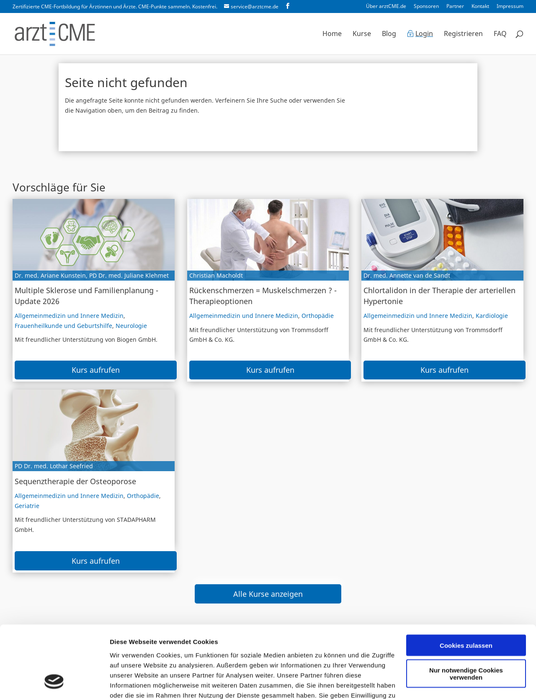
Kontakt (480, 7)
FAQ (500, 34)
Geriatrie (27, 506)
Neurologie (131, 326)
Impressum (510, 7)
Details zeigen (131, 682)
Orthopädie (318, 316)
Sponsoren (426, 7)
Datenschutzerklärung (216, 660)
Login (424, 34)
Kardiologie (492, 316)
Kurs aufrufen (96, 370)
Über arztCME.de (386, 7)
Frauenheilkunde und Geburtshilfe (63, 326)
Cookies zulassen (466, 580)
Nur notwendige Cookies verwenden (466, 608)
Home (332, 34)
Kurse (362, 34)
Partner (455, 7)
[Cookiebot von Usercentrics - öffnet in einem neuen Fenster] (54, 682)
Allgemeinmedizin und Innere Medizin (69, 316)
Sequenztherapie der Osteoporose (75, 481)
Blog (389, 34)
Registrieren (463, 34)
